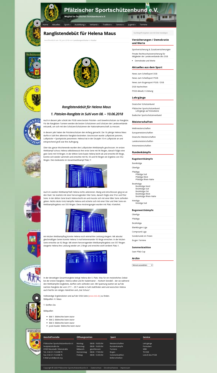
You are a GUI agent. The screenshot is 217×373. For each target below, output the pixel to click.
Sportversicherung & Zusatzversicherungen (151, 49)
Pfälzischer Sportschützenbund (146, 108)
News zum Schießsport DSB (144, 73)
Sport (66, 24)
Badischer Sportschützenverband (147, 115)
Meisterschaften (117, 343)
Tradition (107, 24)
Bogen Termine (139, 240)
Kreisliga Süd (141, 203)
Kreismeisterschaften (141, 145)
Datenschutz (96, 367)
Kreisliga (136, 200)
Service (119, 24)
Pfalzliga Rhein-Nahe (144, 179)
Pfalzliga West (141, 177)
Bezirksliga (137, 183)
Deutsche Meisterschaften (144, 137)
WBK (145, 349)
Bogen (112, 352)
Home (45, 24)
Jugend (131, 24)
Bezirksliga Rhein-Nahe (145, 196)
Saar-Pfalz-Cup (138, 251)
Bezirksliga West (142, 193)
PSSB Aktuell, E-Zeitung (142, 91)
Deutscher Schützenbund (143, 104)
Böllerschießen (116, 358)
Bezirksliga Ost (142, 191)
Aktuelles (56, 24)
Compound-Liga (139, 231)
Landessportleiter (81, 40)
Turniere (113, 349)
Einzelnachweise (111, 367)
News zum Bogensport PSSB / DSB (148, 82)
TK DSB (146, 352)
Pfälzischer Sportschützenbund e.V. (73, 367)
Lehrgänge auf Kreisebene (147, 111)
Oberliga (136, 167)
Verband (93, 24)
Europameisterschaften (142, 132)
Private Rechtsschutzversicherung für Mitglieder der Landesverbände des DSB (150, 55)
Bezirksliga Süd (142, 188)
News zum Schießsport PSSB (145, 78)
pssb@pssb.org (55, 358)
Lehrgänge (147, 343)
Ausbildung (79, 24)
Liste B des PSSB (150, 355)
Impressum (125, 367)
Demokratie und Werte (145, 60)
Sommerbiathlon (117, 355)
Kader (94, 40)
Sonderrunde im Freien (142, 236)
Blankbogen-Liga (139, 227)
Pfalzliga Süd (141, 174)
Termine (143, 24)
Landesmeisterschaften (142, 141)
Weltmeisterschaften (141, 128)
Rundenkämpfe (116, 346)
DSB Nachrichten (139, 86)
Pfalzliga (136, 171)
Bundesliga (137, 163)
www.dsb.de (94, 296)
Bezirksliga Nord (142, 186)
